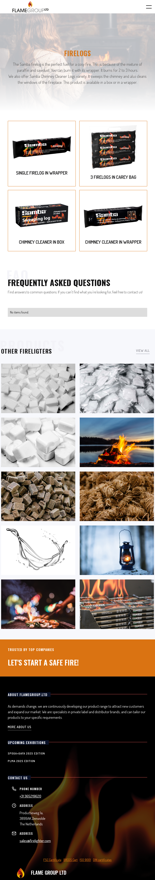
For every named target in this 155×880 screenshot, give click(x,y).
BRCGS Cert (70, 860)
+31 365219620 (30, 796)
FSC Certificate (52, 860)
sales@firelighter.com (35, 840)
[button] (146, 6)
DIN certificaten (102, 860)
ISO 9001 (85, 860)
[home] (30, 6)
